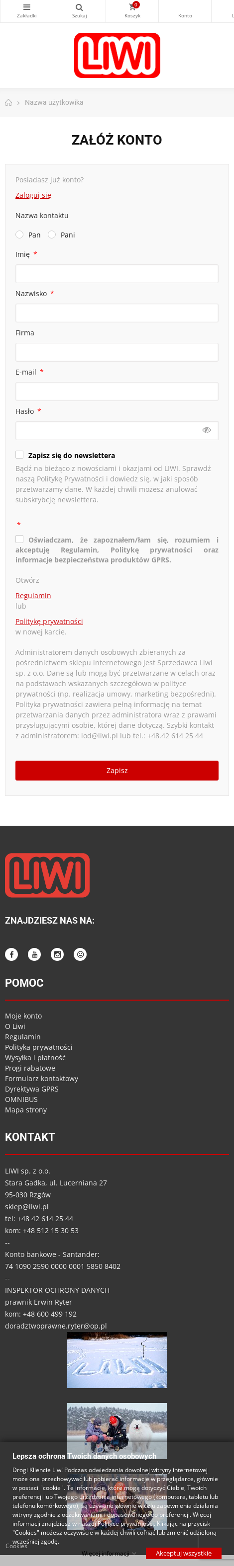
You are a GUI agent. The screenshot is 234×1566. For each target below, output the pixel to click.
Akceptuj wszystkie (184, 1552)
